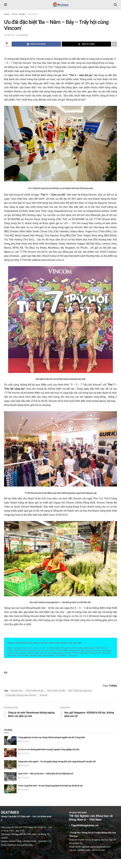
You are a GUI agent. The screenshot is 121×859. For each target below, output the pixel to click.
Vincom (43, 695)
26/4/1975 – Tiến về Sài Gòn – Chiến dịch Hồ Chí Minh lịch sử (45, 773)
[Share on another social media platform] (114, 44)
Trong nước (32, 14)
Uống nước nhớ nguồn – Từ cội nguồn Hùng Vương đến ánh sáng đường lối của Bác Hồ (57, 761)
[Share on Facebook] (36, 44)
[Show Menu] (5, 4)
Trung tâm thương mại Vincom (21, 695)
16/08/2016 (9, 35)
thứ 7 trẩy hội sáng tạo (80, 691)
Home (6, 14)
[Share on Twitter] (86, 44)
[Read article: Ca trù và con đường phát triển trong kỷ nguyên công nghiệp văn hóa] (10, 752)
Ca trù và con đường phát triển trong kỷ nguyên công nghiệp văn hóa (48, 749)
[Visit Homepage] (60, 5)
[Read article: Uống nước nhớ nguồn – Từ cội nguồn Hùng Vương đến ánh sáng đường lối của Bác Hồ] (10, 764)
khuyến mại (16, 691)
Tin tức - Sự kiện (18, 14)
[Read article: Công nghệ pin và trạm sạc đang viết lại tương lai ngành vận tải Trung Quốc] (10, 740)
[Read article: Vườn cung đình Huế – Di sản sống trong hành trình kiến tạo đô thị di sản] (10, 788)
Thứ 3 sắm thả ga (35, 691)
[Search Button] (115, 4)
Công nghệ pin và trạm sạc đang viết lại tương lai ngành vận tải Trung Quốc (51, 737)
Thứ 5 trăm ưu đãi (56, 691)
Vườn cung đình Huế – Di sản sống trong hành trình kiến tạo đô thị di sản (50, 786)
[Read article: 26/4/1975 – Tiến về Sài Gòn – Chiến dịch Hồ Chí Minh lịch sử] (10, 776)
